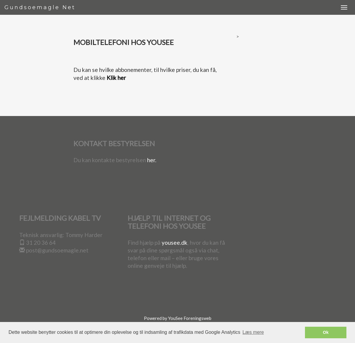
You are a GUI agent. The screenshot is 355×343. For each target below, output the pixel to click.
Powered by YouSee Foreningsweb (177, 318)
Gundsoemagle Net (40, 7)
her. (151, 160)
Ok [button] (326, 332)
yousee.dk (174, 242)
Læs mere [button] (253, 332)
